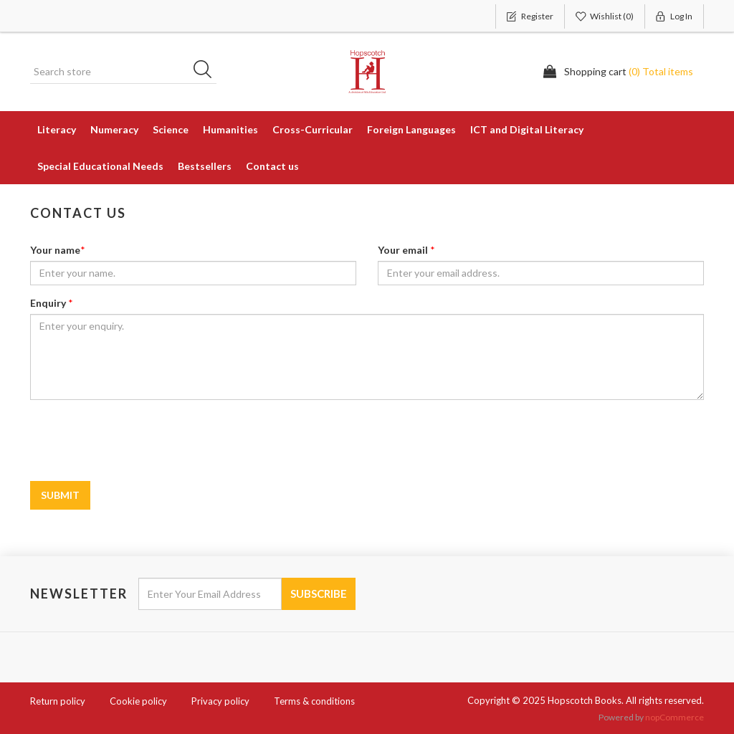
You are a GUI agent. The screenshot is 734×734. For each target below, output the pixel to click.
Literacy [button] (56, 129)
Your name (55, 250)
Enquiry (48, 303)
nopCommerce (674, 717)
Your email (403, 250)
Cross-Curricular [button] (312, 129)
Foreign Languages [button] (411, 129)
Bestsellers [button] (205, 166)
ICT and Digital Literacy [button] (526, 129)
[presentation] (255, 439)
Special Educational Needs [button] (100, 166)
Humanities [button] (230, 129)
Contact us (272, 166)
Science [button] (171, 129)
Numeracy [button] (114, 129)
